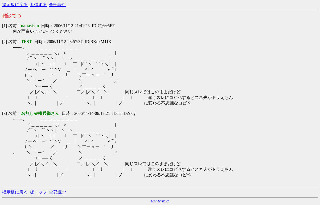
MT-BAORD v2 (160, 201)
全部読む (57, 4)
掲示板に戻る (15, 4)
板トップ (38, 192)
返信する (38, 4)
